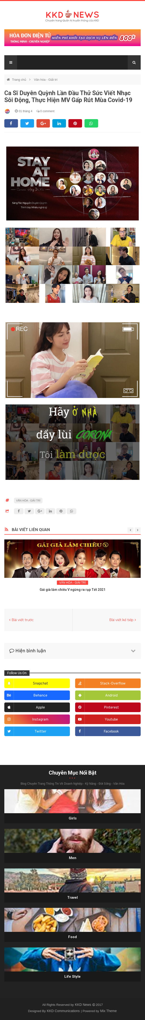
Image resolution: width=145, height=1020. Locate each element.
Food (72, 937)
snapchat (40, 683)
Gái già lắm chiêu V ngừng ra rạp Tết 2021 (72, 590)
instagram (40, 719)
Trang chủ (19, 79)
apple (40, 707)
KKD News (83, 1005)
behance (40, 695)
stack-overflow (113, 683)
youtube (111, 719)
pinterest (111, 707)
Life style (72, 976)
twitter (40, 731)
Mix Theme (108, 1011)
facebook (111, 731)
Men (72, 858)
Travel (72, 897)
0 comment (45, 111)
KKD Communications (64, 1011)
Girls (73, 818)
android (111, 695)
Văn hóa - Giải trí (45, 79)
